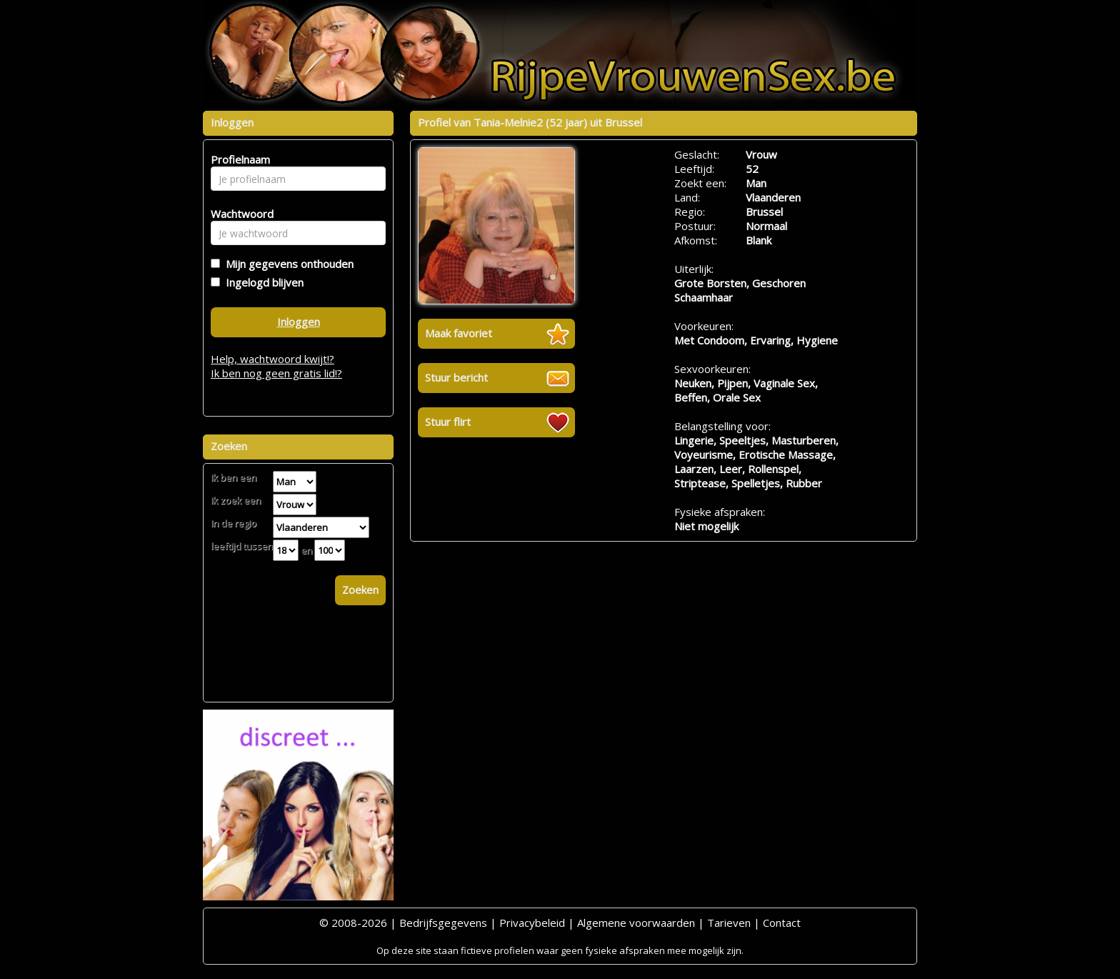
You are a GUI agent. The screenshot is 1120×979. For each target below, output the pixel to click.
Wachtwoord (238, 214)
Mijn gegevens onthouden (287, 264)
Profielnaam (238, 159)
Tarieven (729, 922)
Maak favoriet (458, 333)
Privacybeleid (532, 922)
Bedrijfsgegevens (443, 922)
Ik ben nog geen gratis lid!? (276, 373)
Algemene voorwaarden (636, 922)
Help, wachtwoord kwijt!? (272, 359)
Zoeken (360, 589)
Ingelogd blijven (262, 282)
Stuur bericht (456, 377)
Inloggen (298, 321)
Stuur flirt (448, 421)
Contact (782, 922)
